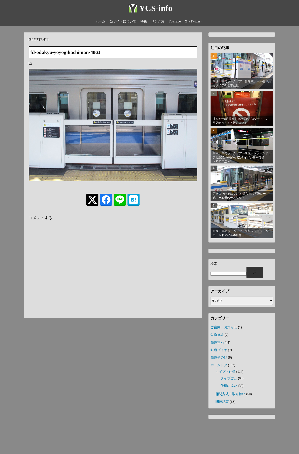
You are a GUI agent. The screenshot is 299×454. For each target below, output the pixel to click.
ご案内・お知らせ (224, 327)
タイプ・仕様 (225, 371)
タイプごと (229, 378)
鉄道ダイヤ (219, 350)
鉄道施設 (217, 334)
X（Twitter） (194, 21)
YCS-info (155, 8)
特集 (143, 21)
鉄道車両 (217, 342)
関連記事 (222, 401)
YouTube (175, 21)
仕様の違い (229, 385)
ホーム (100, 21)
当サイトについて (123, 21)
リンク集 (157, 21)
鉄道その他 (219, 357)
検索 (214, 264)
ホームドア (219, 365)
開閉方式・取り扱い (230, 394)
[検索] (254, 272)
